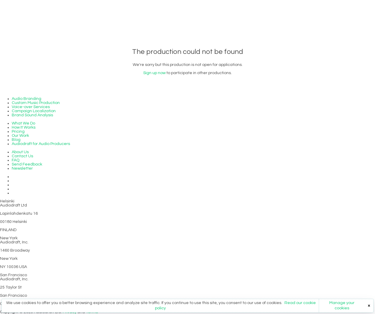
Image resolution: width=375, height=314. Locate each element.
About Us (20, 152)
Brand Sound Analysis (32, 115)
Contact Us (22, 156)
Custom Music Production (36, 103)
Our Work (20, 136)
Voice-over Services (31, 107)
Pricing (18, 131)
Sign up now (154, 73)
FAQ (15, 160)
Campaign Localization (34, 111)
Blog (16, 140)
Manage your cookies (341, 305)
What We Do (23, 123)
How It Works (23, 127)
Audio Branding (26, 99)
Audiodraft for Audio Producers (41, 144)
